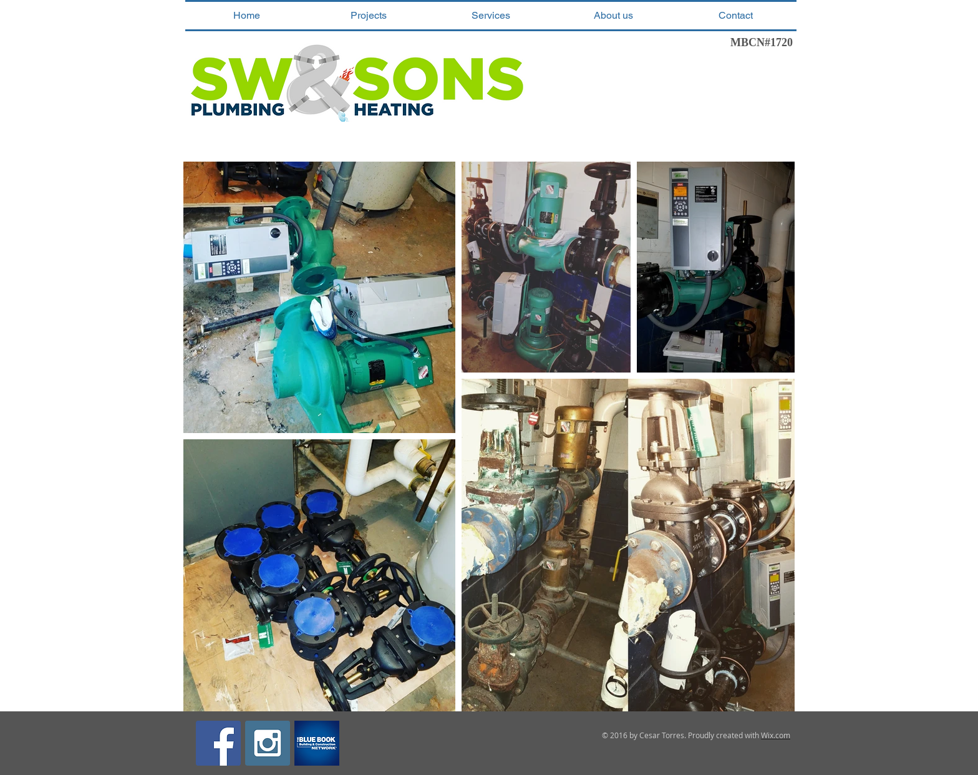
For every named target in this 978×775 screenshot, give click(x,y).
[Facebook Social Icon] (218, 743)
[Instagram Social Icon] (267, 743)
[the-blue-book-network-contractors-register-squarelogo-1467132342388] (316, 743)
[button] (368, 15)
